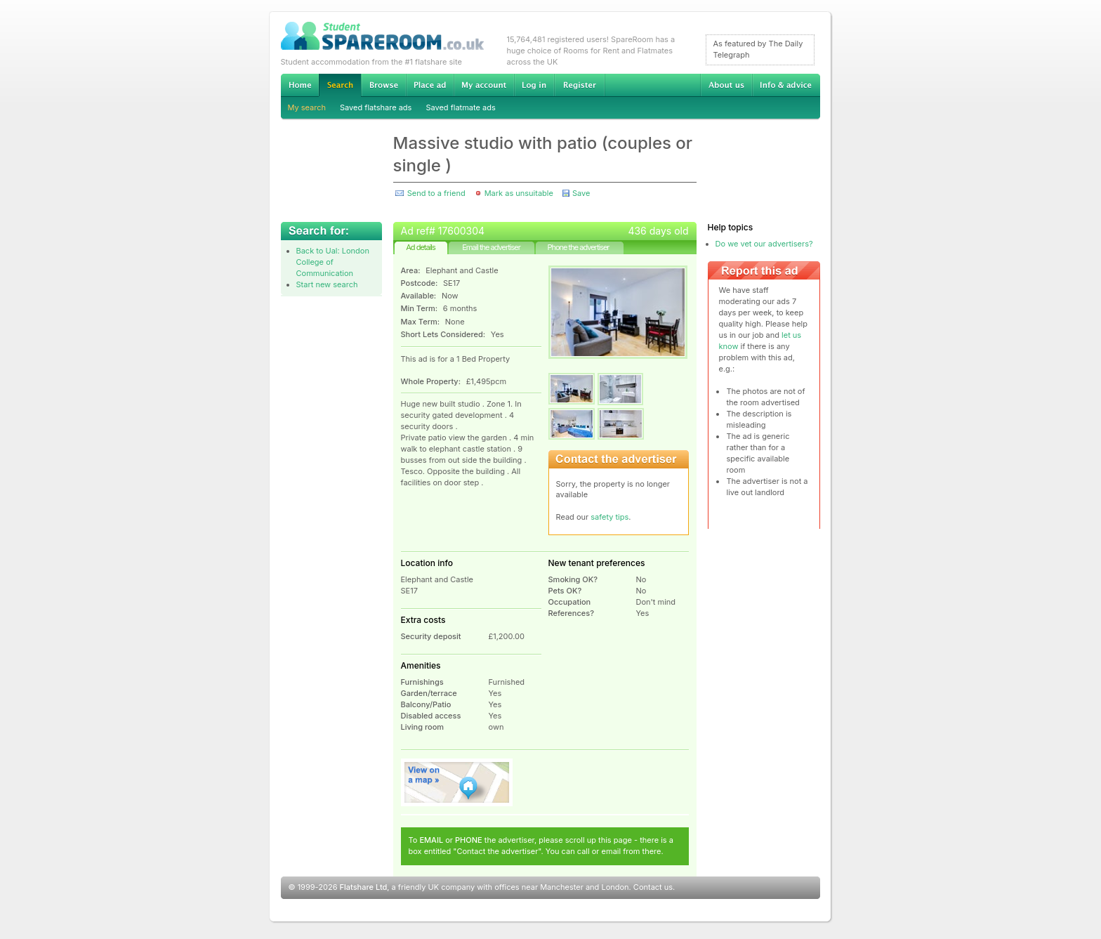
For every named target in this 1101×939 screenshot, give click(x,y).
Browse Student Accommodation (383, 85)
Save (581, 193)
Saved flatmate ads (460, 107)
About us (726, 85)
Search (340, 85)
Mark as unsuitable (518, 193)
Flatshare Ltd (364, 887)
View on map (457, 782)
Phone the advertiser (578, 247)
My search (307, 107)
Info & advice (786, 85)
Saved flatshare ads (375, 107)
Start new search (327, 284)
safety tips (609, 517)
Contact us (653, 887)
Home (300, 85)
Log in (534, 85)
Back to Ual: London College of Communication (332, 262)
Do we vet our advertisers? (764, 244)
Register (579, 85)
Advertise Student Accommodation (430, 85)
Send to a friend (436, 193)
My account (484, 85)
